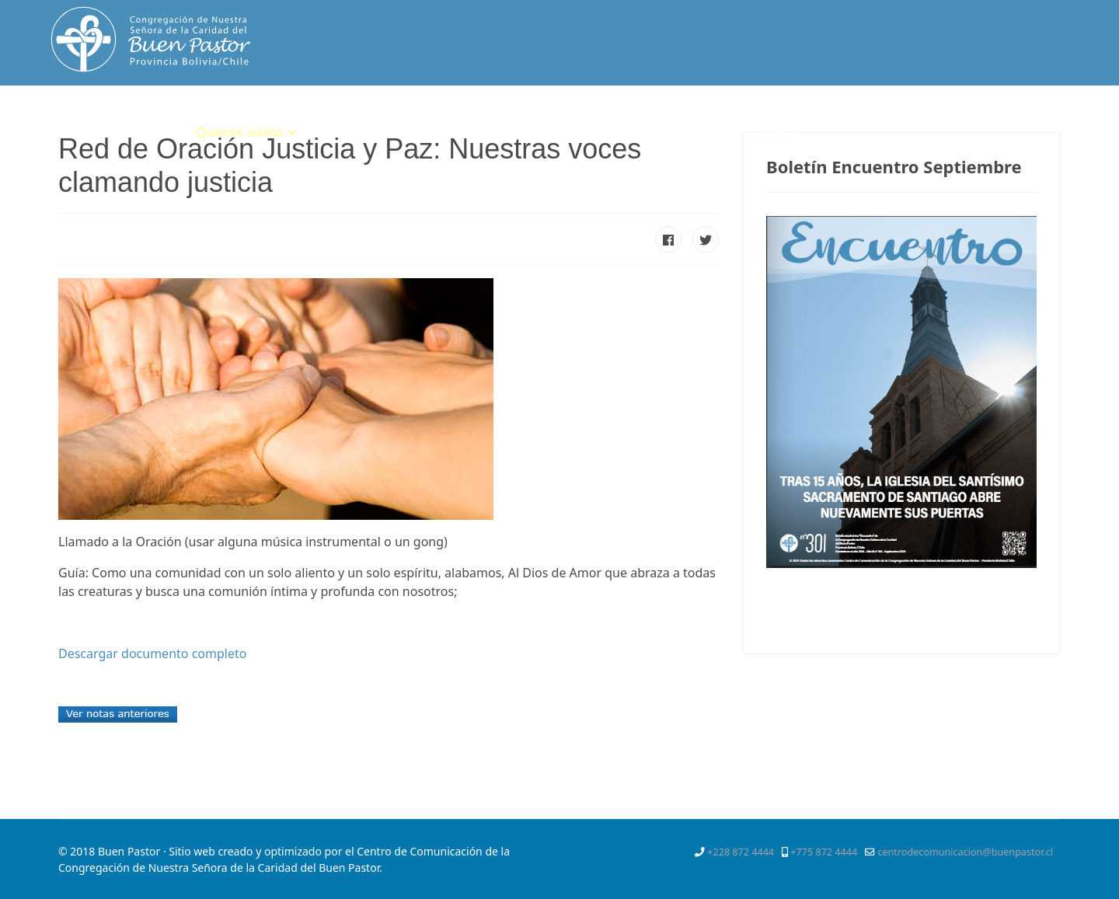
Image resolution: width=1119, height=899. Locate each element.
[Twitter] (984, 119)
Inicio (162, 132)
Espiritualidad (353, 132)
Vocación (449, 132)
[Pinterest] (1012, 119)
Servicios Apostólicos (566, 132)
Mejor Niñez (692, 132)
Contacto (772, 132)
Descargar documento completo (152, 653)
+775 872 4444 (823, 852)
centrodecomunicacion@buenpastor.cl (965, 852)
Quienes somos (240, 132)
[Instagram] (1069, 119)
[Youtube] (1041, 119)
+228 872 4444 (740, 852)
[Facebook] (957, 119)
